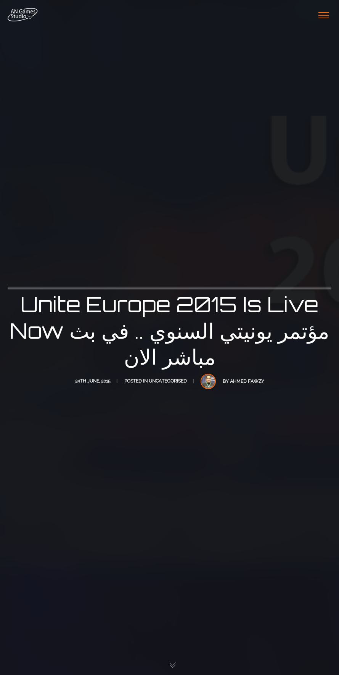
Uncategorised (168, 381)
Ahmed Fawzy (247, 381)
